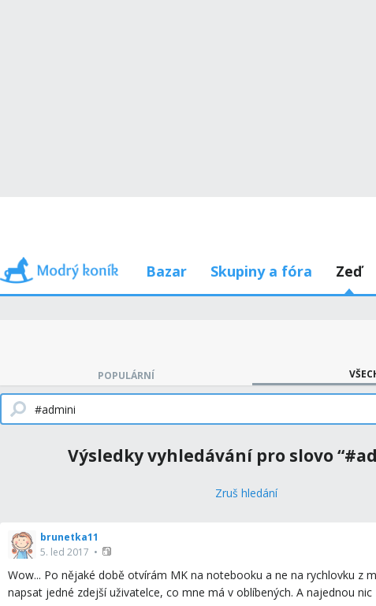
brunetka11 (69, 537)
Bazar (166, 271)
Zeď (349, 271)
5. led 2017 (64, 552)
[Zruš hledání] (246, 493)
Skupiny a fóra (261, 271)
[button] (108, 551)
